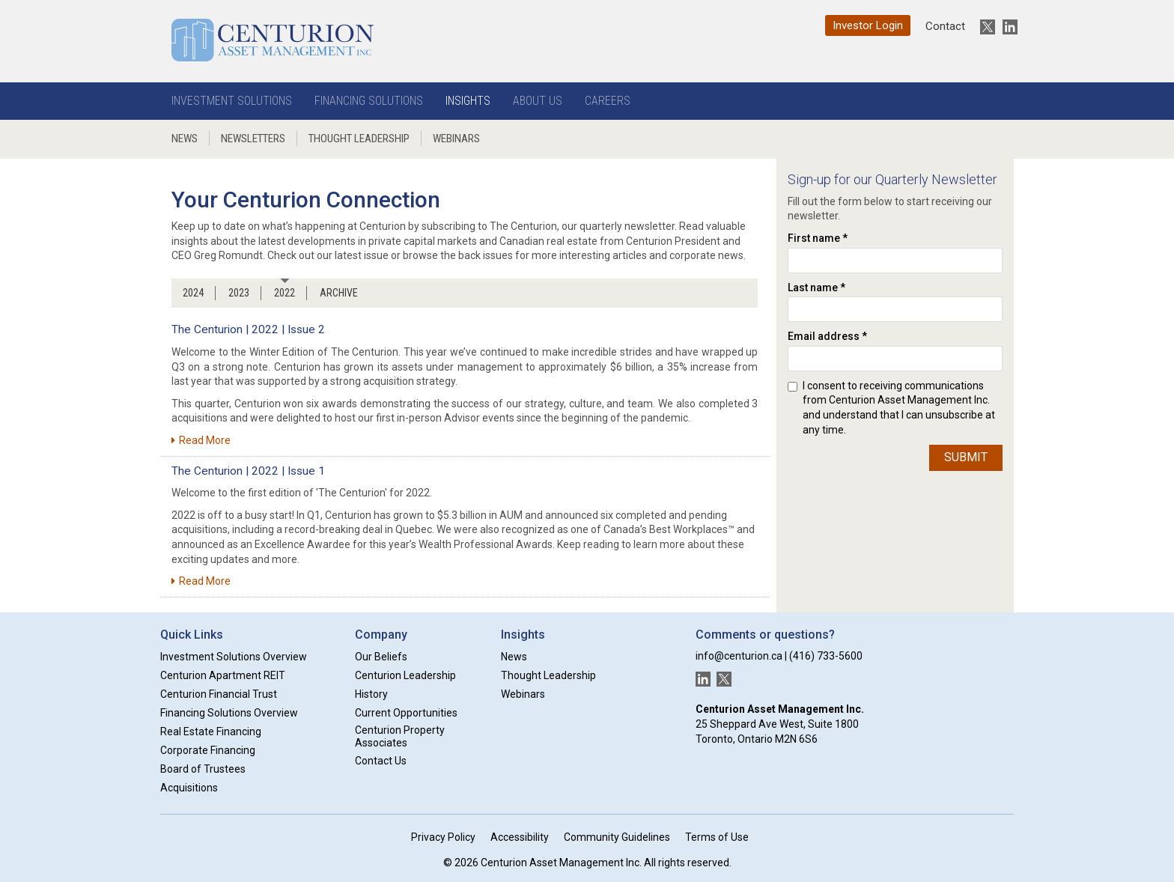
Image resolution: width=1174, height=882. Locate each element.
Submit (966, 457)
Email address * (827, 336)
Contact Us (381, 761)
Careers (607, 101)
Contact (945, 26)
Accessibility (519, 837)
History (371, 694)
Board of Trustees (203, 769)
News (184, 138)
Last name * (816, 288)
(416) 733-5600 (826, 656)
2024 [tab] (193, 293)
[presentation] (849, 499)
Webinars (456, 138)
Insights (467, 101)
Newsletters (253, 138)
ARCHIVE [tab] (339, 293)
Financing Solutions (368, 101)
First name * (818, 238)
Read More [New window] (201, 440)
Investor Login (868, 25)
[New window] (984, 26)
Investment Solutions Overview (233, 657)
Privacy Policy (443, 837)
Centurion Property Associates (400, 736)
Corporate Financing (207, 750)
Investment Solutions (231, 101)
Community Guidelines (617, 837)
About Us (537, 101)
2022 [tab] (284, 293)
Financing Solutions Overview (229, 713)
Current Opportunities (406, 713)
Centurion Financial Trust (218, 694)
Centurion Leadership (405, 675)
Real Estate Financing (210, 731)
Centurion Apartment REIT (222, 675)
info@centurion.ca (739, 656)
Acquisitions (189, 788)
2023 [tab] (238, 293)
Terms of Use (717, 837)
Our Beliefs (381, 657)
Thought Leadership (359, 138)
